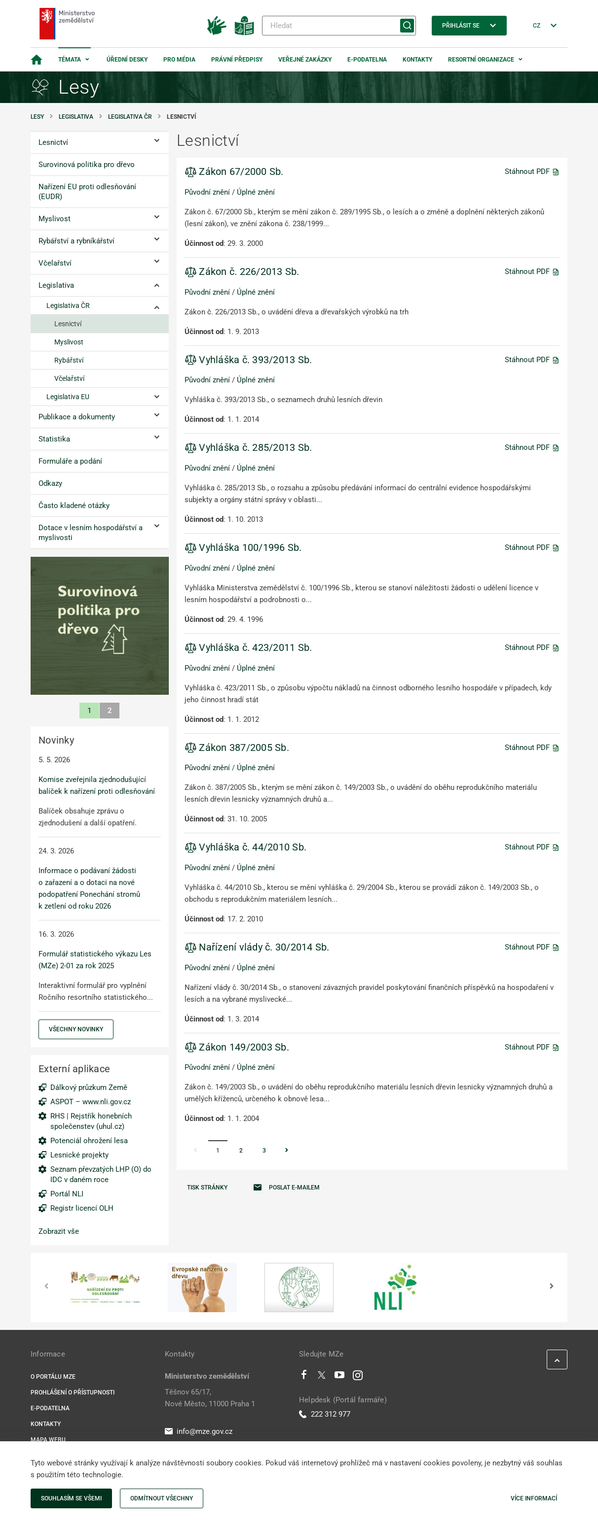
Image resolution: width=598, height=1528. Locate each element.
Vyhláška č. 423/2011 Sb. (248, 647)
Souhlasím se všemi (71, 1498)
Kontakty (417, 59)
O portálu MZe (53, 1376)
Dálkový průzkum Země (88, 1087)
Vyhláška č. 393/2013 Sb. (248, 360)
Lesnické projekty (79, 1155)
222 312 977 (324, 1414)
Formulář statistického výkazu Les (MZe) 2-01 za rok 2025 (94, 960)
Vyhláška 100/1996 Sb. (243, 547)
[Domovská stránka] (36, 59)
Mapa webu (48, 1439)
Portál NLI (66, 1193)
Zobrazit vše (58, 1231)
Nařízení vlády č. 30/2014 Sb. (257, 947)
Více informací (534, 1498)
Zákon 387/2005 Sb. (237, 747)
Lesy (37, 116)
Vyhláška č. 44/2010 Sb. (245, 847)
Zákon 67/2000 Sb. (234, 171)
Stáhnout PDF (532, 171)
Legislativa (76, 116)
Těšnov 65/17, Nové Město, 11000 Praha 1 (210, 1398)
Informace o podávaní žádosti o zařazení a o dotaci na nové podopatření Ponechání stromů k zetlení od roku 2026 (89, 888)
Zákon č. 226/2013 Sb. (242, 271)
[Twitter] (322, 1377)
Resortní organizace (481, 59)
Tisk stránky (207, 1187)
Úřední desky (127, 59)
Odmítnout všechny (161, 1498)
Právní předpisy (236, 59)
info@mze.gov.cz (198, 1431)
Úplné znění (256, 192)
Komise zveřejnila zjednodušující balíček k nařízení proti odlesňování (96, 785)
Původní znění (207, 192)
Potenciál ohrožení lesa (89, 1140)
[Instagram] (358, 1377)
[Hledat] (339, 25)
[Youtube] (340, 1377)
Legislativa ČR (130, 116)
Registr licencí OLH (81, 1208)
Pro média (179, 59)
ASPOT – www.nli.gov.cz (90, 1101)
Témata (69, 59)
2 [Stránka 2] (241, 1150)
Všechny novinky (76, 1029)
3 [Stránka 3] (264, 1150)
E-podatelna (367, 59)
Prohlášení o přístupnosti (72, 1392)
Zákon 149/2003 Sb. (237, 1047)
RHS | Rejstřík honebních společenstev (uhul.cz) (91, 1121)
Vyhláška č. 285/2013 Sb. (248, 447)
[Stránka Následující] (287, 1151)
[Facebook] (304, 1377)
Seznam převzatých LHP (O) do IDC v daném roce (100, 1174)
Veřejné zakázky (305, 59)
